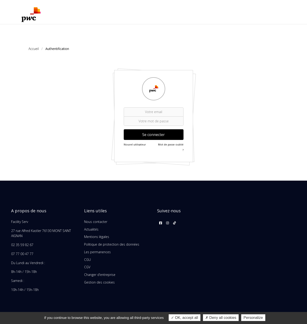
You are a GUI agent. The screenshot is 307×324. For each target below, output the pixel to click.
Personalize (253, 318)
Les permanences (97, 252)
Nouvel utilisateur (135, 144)
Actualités (91, 229)
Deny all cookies (220, 318)
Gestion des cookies (99, 282)
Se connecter (153, 134)
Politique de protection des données (111, 244)
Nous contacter (95, 221)
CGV (87, 267)
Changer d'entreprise (99, 274)
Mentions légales (96, 237)
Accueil (33, 48)
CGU (87, 259)
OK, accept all (184, 318)
